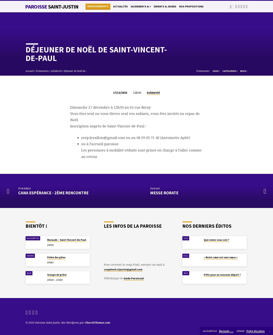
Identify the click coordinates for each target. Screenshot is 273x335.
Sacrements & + (141, 6)
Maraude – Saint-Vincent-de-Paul (66, 240)
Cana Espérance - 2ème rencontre (53, 192)
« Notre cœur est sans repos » (221, 257)
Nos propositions (191, 6)
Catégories (230, 71)
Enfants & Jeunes (165, 6)
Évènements (42, 71)
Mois (243, 71)
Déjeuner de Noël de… (75, 71)
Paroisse (51, 6)
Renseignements (97, 6)
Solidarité (56, 71)
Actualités (120, 6)
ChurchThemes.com (97, 322)
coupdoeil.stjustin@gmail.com (123, 269)
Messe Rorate (164, 192)
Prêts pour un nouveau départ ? (222, 274)
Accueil (30, 71)
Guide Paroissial (134, 278)
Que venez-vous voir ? (216, 240)
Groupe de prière (57, 274)
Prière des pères (56, 257)
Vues (216, 71)
